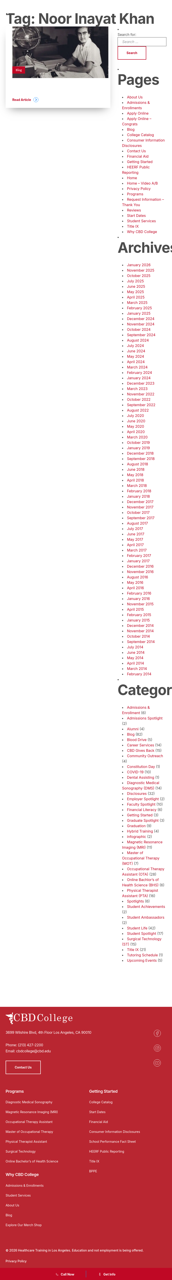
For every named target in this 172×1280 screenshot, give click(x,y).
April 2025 (135, 297)
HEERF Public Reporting (106, 1151)
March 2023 (137, 388)
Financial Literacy (142, 809)
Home (132, 178)
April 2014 (135, 663)
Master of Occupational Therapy (29, 1132)
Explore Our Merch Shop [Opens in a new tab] (24, 1225)
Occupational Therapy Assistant (29, 1122)
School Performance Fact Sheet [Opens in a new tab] (112, 1141)
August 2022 (138, 410)
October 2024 (138, 329)
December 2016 (140, 566)
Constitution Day (141, 766)
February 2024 (139, 372)
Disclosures (137, 793)
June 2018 (135, 469)
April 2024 (136, 362)
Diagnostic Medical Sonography (29, 1102)
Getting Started (140, 161)
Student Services (141, 221)
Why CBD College (142, 231)
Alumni (133, 729)
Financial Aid (137, 156)
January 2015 (138, 620)
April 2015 (135, 609)
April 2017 (135, 545)
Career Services (140, 745)
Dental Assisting (140, 777)
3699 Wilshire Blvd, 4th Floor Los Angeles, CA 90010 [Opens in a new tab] (48, 1032)
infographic (136, 836)
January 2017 (138, 561)
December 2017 (140, 501)
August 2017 (137, 523)
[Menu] (164, 10)
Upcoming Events (142, 960)
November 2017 (140, 507)
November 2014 (140, 631)
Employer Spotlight (143, 799)
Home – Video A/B (142, 183)
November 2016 (140, 571)
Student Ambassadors (145, 917)
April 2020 (136, 432)
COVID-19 (135, 772)
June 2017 (135, 534)
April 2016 (135, 588)
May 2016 (135, 582)
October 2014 (138, 636)
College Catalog (140, 135)
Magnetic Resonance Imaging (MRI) (32, 1112)
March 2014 (137, 668)
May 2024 (135, 356)
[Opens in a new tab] (157, 1033)
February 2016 (139, 593)
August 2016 (137, 577)
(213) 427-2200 (30, 1045)
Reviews (134, 210)
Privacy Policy (139, 188)
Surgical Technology (21, 1151)
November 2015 (140, 604)
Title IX (133, 226)
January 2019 (138, 448)
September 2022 (141, 405)
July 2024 (135, 345)
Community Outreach (145, 756)
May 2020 (135, 426)
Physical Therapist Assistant (26, 1141)
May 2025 (135, 292)
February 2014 (139, 674)
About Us (135, 97)
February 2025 (139, 308)
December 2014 (140, 625)
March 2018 (137, 485)
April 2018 (135, 480)
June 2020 (136, 421)
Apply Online (137, 113)
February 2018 (139, 491)
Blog (131, 129)
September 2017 (141, 518)
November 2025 (140, 270)
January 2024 (138, 378)
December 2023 (141, 383)
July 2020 (135, 415)
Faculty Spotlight (141, 804)
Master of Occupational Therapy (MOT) (140, 858)
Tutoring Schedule (142, 955)
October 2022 (138, 399)
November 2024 (141, 324)
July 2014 (135, 647)
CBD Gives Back (140, 750)
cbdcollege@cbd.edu (33, 1051)
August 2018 (137, 464)
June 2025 (136, 286)
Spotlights (135, 901)
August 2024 (138, 340)
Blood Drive (136, 739)
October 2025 (138, 275)
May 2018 (135, 475)
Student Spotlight (141, 933)
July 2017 (135, 528)
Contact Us (136, 151)
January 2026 (138, 265)
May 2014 (135, 658)
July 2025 (135, 281)
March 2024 (137, 367)
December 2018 (140, 453)
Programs (135, 194)
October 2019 (138, 442)
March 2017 (137, 550)
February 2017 (139, 555)
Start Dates (136, 215)
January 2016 (138, 598)
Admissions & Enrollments (25, 1185)
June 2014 (136, 652)
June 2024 (136, 351)
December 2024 (141, 318)
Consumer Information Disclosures (114, 1132)
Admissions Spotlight (145, 718)
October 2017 (138, 512)
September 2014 (141, 641)
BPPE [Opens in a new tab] (93, 1171)
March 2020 (137, 437)
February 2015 (139, 615)
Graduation (136, 826)
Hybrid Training (140, 831)
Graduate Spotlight (143, 820)
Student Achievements (146, 906)
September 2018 (141, 458)
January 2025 (138, 313)
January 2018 (138, 496)
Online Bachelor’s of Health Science (32, 1161)
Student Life (137, 928)
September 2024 (141, 335)
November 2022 (140, 394)
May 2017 (135, 539)
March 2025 (137, 302)
